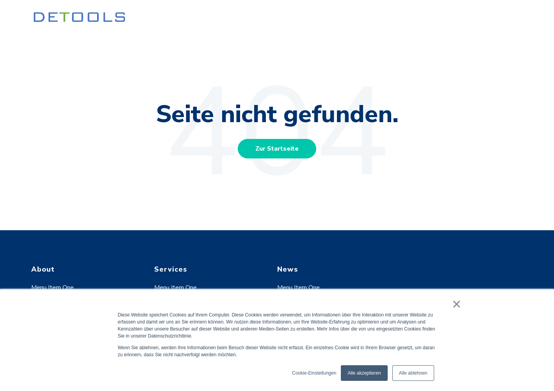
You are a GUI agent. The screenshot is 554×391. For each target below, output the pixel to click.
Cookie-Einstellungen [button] (314, 373)
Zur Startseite (277, 148)
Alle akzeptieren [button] (364, 373)
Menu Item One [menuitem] (52, 287)
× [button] (456, 303)
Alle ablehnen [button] (413, 373)
